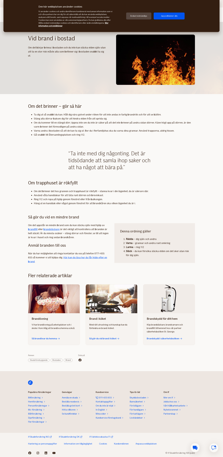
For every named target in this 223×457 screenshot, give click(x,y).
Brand (68, 360)
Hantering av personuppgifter (42, 443)
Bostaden (57, 360)
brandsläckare (51, 229)
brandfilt (33, 229)
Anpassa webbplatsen (146, 443)
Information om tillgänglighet (78, 443)
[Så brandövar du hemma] (54, 298)
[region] (111, 16)
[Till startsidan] (30, 382)
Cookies (103, 443)
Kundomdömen (121, 443)
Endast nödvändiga (138, 16)
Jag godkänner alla (169, 16)
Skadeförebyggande (39, 360)
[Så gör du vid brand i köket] (111, 298)
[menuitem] (195, 447)
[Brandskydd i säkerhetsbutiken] (169, 298)
